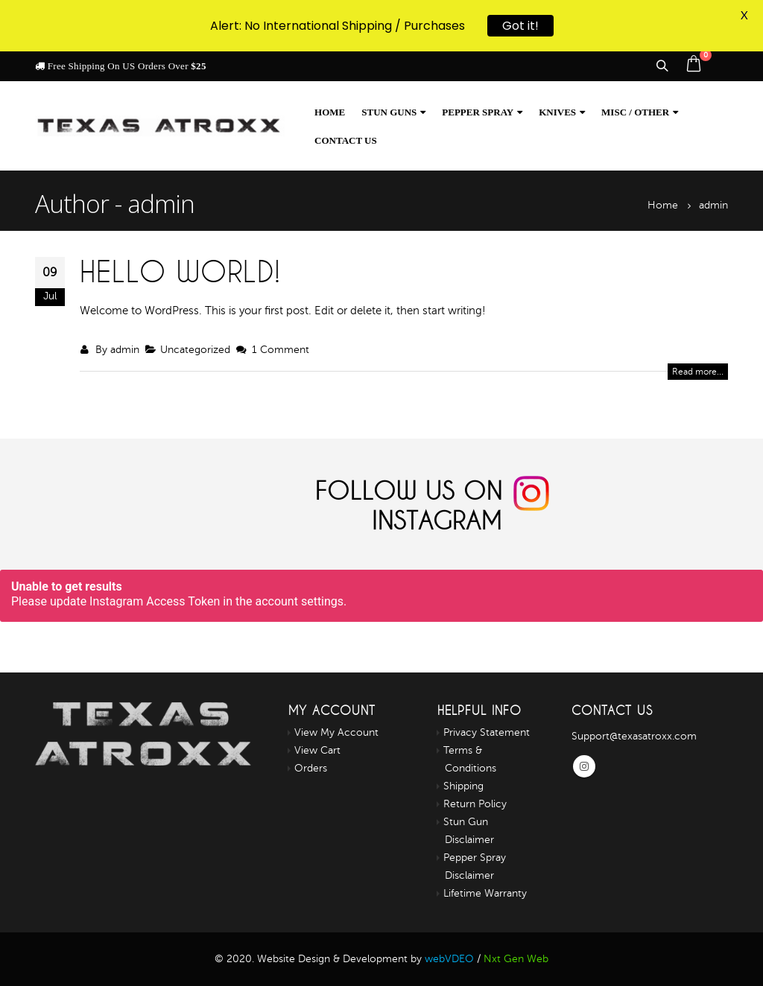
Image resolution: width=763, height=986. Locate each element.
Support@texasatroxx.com (634, 736)
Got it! (520, 22)
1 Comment (280, 349)
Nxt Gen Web (516, 958)
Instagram (584, 766)
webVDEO (449, 958)
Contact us (345, 140)
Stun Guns (389, 112)
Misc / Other (635, 112)
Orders (310, 768)
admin (124, 349)
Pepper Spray (477, 112)
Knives (557, 112)
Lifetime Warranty (485, 893)
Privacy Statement (486, 732)
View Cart (317, 750)
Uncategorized (195, 349)
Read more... (698, 371)
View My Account (336, 732)
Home (329, 112)
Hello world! (180, 271)
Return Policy (475, 804)
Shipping (463, 786)
